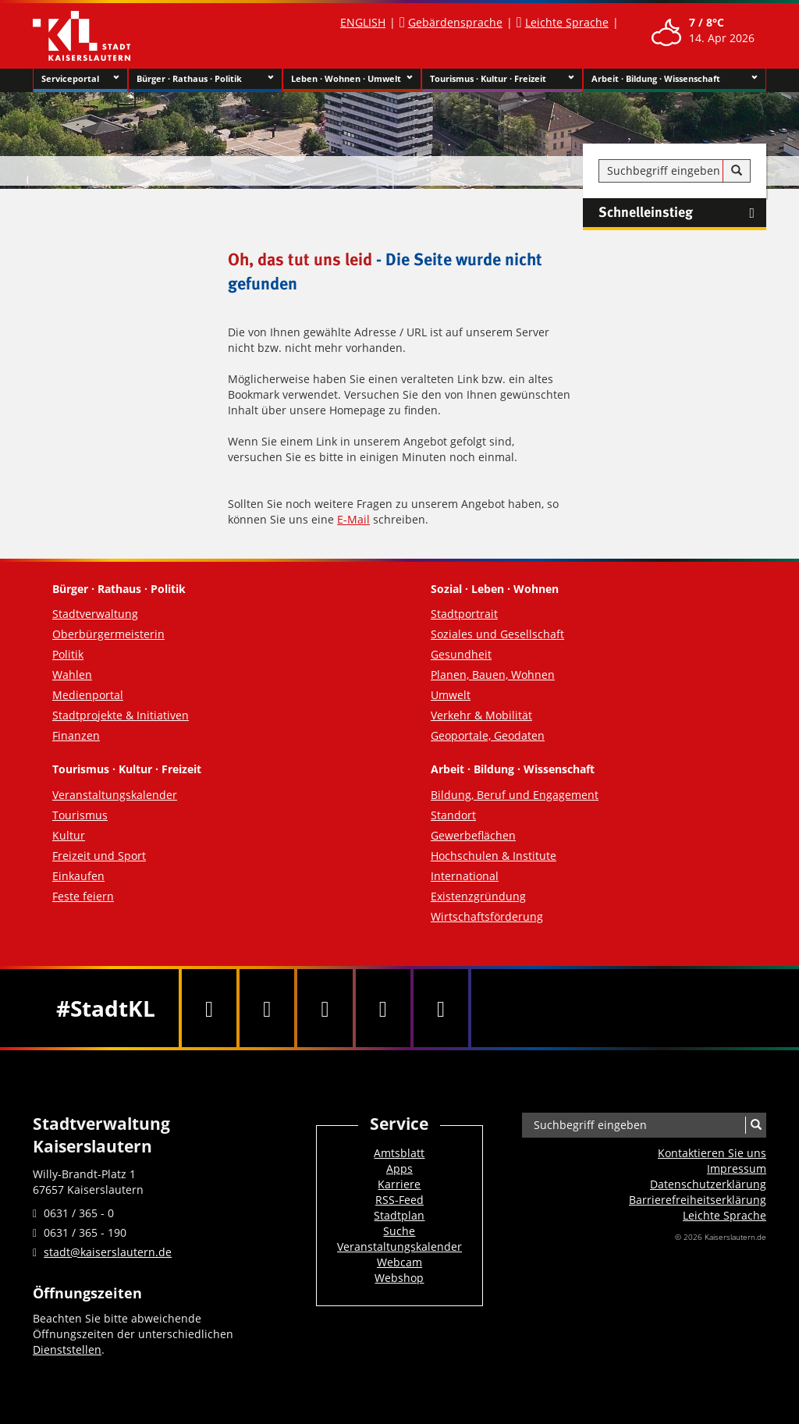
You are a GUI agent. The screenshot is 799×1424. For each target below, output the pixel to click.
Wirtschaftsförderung (487, 916)
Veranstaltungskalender (114, 794)
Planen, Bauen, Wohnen (493, 674)
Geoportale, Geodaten (488, 735)
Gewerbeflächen (473, 835)
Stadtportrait (464, 613)
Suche (399, 1230)
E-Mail (353, 519)
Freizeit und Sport (99, 855)
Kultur (68, 835)
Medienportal (87, 694)
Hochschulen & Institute (493, 855)
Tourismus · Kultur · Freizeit (502, 79)
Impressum (736, 1168)
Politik (67, 654)
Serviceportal (80, 79)
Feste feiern (83, 896)
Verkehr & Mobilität (481, 715)
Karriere (399, 1184)
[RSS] (441, 1008)
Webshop (399, 1277)
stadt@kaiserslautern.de (108, 1252)
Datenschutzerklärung (708, 1184)
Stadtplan (399, 1215)
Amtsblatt (399, 1152)
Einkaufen (78, 875)
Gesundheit (461, 654)
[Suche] (736, 170)
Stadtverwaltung (95, 613)
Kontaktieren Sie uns (712, 1152)
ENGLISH (362, 22)
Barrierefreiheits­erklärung (697, 1199)
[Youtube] (324, 1008)
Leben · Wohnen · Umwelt (352, 79)
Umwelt (451, 694)
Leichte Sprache (567, 22)
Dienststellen (67, 1349)
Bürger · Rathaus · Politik (205, 79)
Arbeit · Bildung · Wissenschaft (674, 79)
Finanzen (76, 735)
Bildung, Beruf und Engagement (514, 794)
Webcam (399, 1262)
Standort (453, 815)
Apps (399, 1168)
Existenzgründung (478, 896)
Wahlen (72, 674)
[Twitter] (267, 1008)
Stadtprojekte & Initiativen (120, 715)
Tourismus (80, 815)
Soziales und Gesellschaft (497, 634)
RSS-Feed (399, 1199)
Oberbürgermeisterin (108, 634)
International (465, 875)
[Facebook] (209, 1008)
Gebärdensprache (455, 22)
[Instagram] (383, 1008)
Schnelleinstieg (682, 213)
